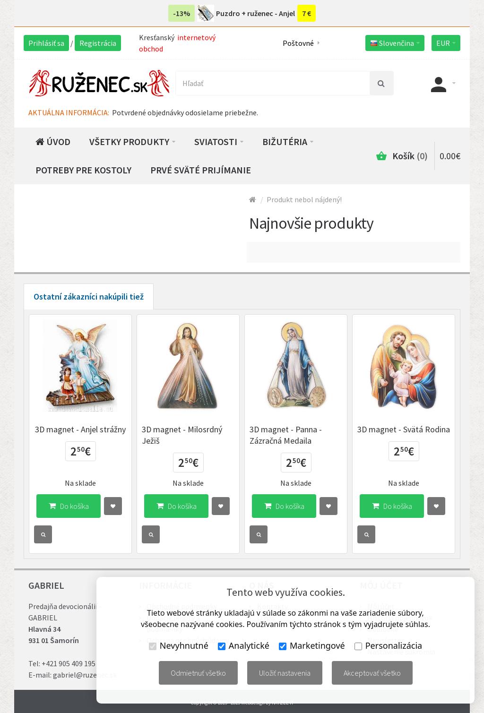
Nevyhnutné (178, 645)
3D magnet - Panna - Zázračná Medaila (286, 435)
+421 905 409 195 (68, 663)
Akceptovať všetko (372, 673)
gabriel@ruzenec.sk (85, 674)
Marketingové (312, 645)
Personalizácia (388, 645)
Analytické (243, 645)
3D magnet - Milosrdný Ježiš (182, 435)
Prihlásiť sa (46, 43)
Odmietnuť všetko (198, 673)
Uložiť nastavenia (285, 673)
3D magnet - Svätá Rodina (403, 429)
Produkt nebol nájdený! (304, 199)
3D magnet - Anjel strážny (80, 429)
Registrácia (97, 43)
